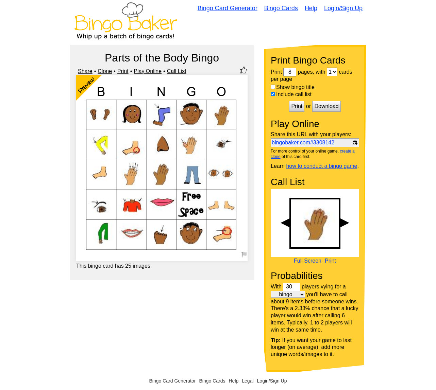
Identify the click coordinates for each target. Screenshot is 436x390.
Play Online (148, 71)
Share (85, 71)
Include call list (291, 94)
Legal (247, 380)
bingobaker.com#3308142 (303, 142)
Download (326, 106)
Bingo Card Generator (227, 8)
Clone (105, 71)
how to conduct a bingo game (321, 166)
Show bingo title (293, 87)
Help (311, 8)
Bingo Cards (281, 8)
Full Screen (307, 261)
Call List (176, 71)
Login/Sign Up (343, 8)
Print (123, 71)
